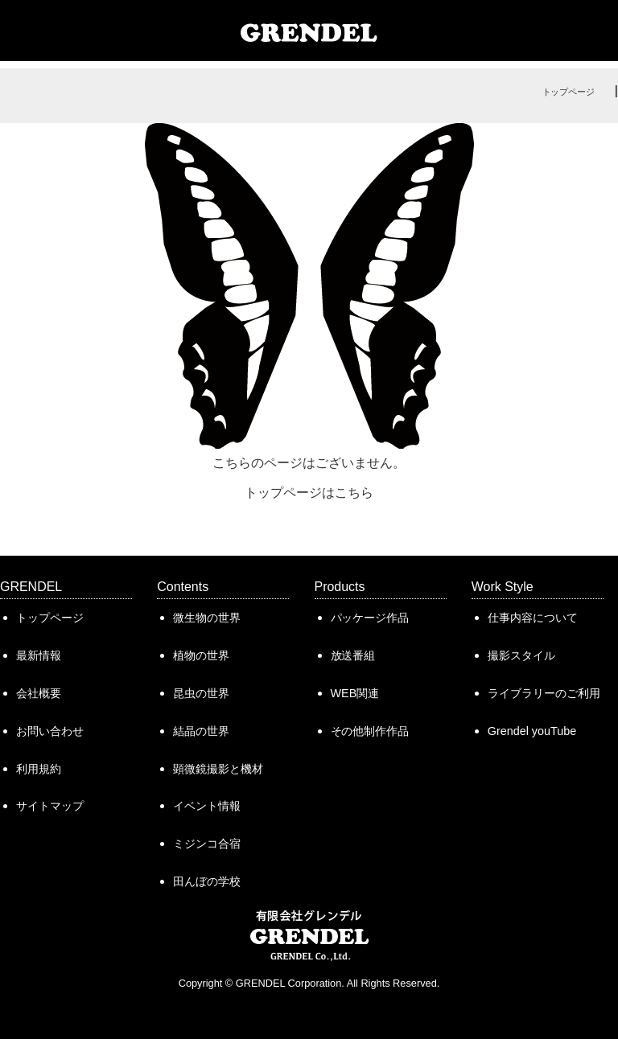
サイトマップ (50, 805)
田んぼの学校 (207, 881)
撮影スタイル (521, 655)
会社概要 (38, 693)
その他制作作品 (370, 731)
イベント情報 (207, 805)
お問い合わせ (50, 731)
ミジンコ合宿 (207, 843)
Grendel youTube (532, 731)
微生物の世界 (207, 617)
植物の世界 (201, 655)
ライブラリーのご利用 (544, 693)
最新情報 (38, 655)
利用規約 (38, 768)
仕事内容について (533, 617)
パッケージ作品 (370, 617)
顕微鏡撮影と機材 (218, 768)
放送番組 (353, 655)
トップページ (568, 92)
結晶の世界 (201, 731)
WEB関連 (355, 693)
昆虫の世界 (201, 693)
